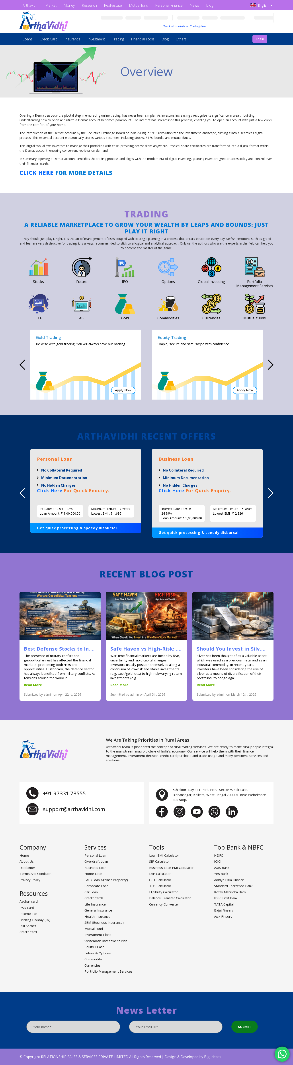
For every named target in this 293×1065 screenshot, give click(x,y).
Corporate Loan (96, 886)
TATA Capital (224, 904)
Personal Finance (169, 5)
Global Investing (211, 281)
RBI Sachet (28, 926)
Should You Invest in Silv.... (231, 648)
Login (260, 39)
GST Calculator (160, 880)
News (194, 5)
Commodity (93, 959)
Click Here (50, 491)
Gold (125, 318)
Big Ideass (212, 1056)
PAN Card (27, 907)
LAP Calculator (160, 873)
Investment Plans (97, 934)
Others (181, 39)
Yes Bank (221, 873)
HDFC (218, 855)
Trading (118, 39)
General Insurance (98, 910)
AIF (81, 318)
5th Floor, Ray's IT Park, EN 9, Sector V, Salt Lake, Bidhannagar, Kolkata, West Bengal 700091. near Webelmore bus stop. (219, 794)
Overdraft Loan (96, 861)
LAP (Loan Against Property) (106, 880)
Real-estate (113, 5)
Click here (36, 172)
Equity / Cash (94, 947)
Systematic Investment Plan (105, 941)
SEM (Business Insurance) (104, 922)
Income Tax (28, 913)
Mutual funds (254, 318)
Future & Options (97, 953)
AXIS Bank (221, 867)
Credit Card (48, 39)
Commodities (168, 318)
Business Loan (95, 867)
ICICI (217, 861)
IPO (125, 281)
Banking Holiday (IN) (35, 920)
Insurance (72, 39)
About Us (27, 861)
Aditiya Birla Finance (229, 880)
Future (81, 281)
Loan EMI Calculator (164, 855)
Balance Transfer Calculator (170, 898)
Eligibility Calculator (163, 892)
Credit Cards (94, 898)
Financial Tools (142, 39)
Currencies (211, 318)
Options (168, 281)
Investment (96, 39)
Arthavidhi (30, 5)
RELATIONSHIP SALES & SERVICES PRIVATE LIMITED (84, 1056)
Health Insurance (97, 916)
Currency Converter (164, 904)
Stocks (38, 281)
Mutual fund (138, 5)
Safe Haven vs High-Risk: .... (146, 648)
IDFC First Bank (225, 898)
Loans (28, 39)
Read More (33, 685)
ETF (38, 318)
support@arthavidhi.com (74, 809)
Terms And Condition (35, 873)
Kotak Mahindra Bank (230, 892)
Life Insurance (95, 904)
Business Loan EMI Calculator (171, 867)
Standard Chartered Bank (233, 886)
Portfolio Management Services (254, 283)
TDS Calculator (160, 886)
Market (51, 5)
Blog (209, 5)
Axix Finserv (223, 916)
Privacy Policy (30, 880)
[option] (85, 365)
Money (69, 5)
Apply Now (123, 390)
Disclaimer (27, 867)
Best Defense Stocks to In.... (59, 648)
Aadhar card (29, 901)
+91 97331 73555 (64, 793)
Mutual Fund (93, 928)
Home (24, 855)
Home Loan (93, 873)
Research (89, 5)
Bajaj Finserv (224, 910)
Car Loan (91, 892)
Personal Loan (95, 855)
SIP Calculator (159, 861)
